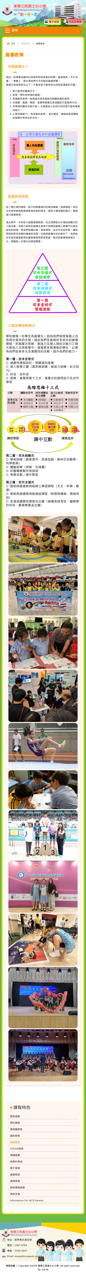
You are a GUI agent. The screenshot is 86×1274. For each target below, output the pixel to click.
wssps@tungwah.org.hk (28, 1256)
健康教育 (15, 1174)
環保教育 (15, 1181)
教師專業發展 (17, 1187)
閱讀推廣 (15, 1155)
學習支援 (15, 1194)
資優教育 (15, 1142)
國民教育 (15, 1135)
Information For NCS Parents (27, 1200)
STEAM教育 (16, 1148)
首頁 (13, 43)
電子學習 (15, 1168)
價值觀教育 (16, 1129)
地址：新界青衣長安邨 (19, 1239)
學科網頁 (15, 1123)
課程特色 (25, 43)
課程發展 (15, 1116)
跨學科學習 (16, 1161)
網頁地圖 (10, 1266)
